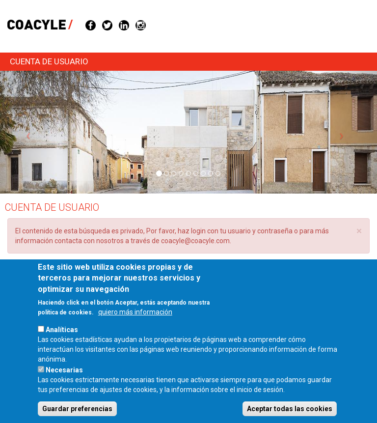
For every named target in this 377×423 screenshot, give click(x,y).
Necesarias (64, 383)
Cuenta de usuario (49, 61)
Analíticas (62, 342)
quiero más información (135, 325)
